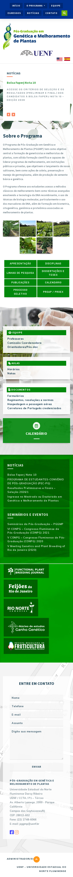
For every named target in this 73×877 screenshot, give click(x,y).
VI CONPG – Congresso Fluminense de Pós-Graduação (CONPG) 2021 (33, 530)
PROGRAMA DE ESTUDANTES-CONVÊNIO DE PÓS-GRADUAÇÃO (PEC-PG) (35, 481)
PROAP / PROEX (53, 291)
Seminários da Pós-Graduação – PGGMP (35, 524)
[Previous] (8, 113)
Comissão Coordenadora (24, 342)
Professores (15, 338)
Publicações (20, 282)
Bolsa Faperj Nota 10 (21, 83)
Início (16, 5)
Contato (51, 13)
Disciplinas (53, 263)
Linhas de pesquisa (20, 272)
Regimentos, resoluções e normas (30, 400)
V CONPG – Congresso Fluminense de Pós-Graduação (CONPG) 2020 (36, 539)
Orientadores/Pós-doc (22, 346)
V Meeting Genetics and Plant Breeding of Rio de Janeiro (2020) (36, 548)
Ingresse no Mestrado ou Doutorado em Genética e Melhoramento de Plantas (34, 498)
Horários (13, 369)
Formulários (15, 395)
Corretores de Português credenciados (34, 408)
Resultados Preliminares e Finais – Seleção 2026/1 (31, 489)
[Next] (13, 113)
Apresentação (20, 263)
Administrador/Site (22, 858)
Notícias (33, 13)
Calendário (53, 282)
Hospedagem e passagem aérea (29, 404)
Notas (11, 373)
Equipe (56, 5)
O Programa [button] (34, 5)
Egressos (14, 13)
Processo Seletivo (20, 291)
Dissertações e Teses (53, 272)
